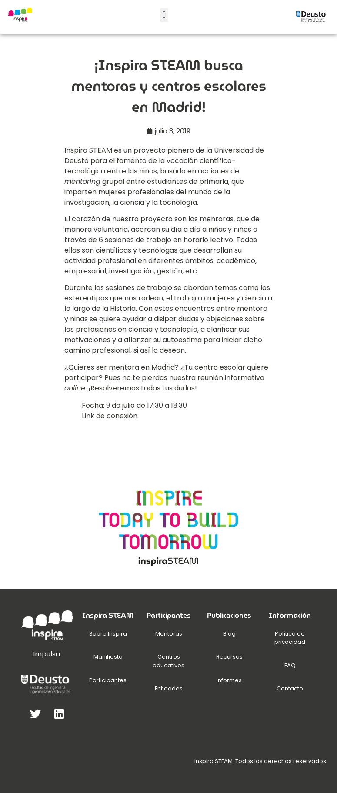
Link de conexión (109, 416)
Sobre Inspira (108, 633)
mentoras (217, 219)
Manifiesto (108, 656)
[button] (164, 15)
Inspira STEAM (88, 150)
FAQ (290, 665)
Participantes (108, 680)
